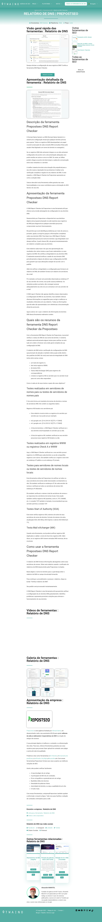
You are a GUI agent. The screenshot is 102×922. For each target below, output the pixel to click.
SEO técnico (44, 23)
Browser (45, 874)
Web (60, 23)
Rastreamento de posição (33, 872)
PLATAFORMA (48, 4)
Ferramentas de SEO (48, 10)
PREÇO (36, 4)
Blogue (38, 913)
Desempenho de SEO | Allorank (85, 37)
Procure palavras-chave (47, 877)
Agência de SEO (38, 10)
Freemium (33, 869)
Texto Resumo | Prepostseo (84, 50)
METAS (60, 4)
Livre (71, 23)
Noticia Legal (50, 913)
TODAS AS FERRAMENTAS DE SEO (76, 4)
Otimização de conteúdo (62, 874)
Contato (60, 910)
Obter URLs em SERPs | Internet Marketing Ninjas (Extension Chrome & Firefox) (86, 45)
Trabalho (43, 913)
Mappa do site (52, 910)
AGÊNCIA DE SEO (25, 4)
